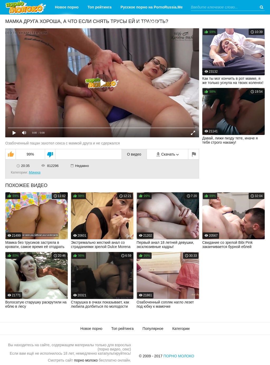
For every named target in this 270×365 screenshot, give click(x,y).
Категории (147, 22)
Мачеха (34, 172)
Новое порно (67, 7)
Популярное (153, 328)
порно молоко (86, 360)
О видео (134, 154)
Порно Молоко (178, 356)
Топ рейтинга (100, 7)
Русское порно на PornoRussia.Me (151, 7)
